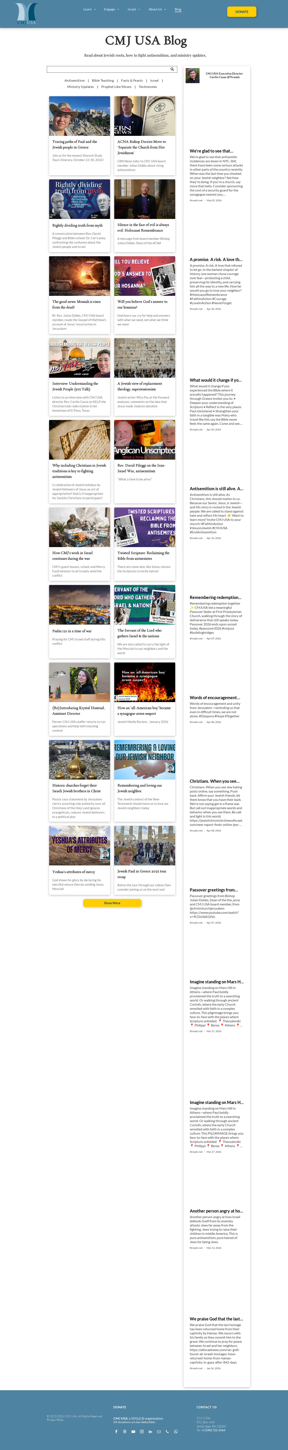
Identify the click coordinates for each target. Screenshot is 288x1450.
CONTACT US (207, 1407)
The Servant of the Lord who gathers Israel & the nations (139, 633)
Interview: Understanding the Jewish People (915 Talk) (75, 386)
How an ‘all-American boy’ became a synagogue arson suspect (144, 711)
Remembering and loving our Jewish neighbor (139, 788)
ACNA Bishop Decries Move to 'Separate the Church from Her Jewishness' (141, 147)
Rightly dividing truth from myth (77, 225)
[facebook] (116, 1432)
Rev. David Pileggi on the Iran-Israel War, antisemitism (141, 468)
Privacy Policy (55, 1419)
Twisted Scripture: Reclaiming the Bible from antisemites (143, 556)
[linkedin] (150, 1432)
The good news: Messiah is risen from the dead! (76, 304)
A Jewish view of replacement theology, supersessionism (139, 386)
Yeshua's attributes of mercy (73, 872)
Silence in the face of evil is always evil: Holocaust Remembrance (143, 227)
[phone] (167, 1432)
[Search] (112, 69)
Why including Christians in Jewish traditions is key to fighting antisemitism (79, 471)
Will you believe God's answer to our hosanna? (142, 304)
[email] (158, 1432)
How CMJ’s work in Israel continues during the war (72, 556)
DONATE (119, 1407)
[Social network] (124, 1432)
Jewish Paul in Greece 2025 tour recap (141, 874)
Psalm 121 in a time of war (72, 631)
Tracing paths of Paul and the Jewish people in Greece (74, 144)
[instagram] (141, 1432)
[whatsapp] (176, 1432)
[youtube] (133, 1432)
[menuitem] (89, 9)
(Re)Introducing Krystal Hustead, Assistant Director (78, 711)
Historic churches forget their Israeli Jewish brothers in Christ (76, 788)
